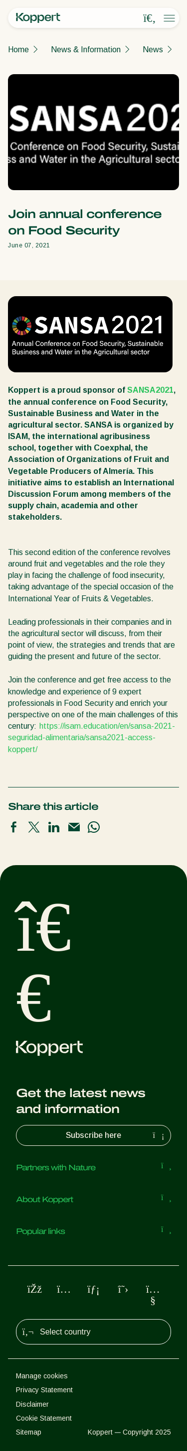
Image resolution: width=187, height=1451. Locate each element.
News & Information (86, 49)
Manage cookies (42, 1376)
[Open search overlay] (150, 18)
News (153, 49)
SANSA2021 (150, 390)
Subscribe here (116, 1135)
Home (18, 49)
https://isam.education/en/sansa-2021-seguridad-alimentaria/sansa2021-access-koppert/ (91, 737)
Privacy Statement (44, 1390)
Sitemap (28, 1432)
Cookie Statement (44, 1418)
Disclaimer (32, 1404)
